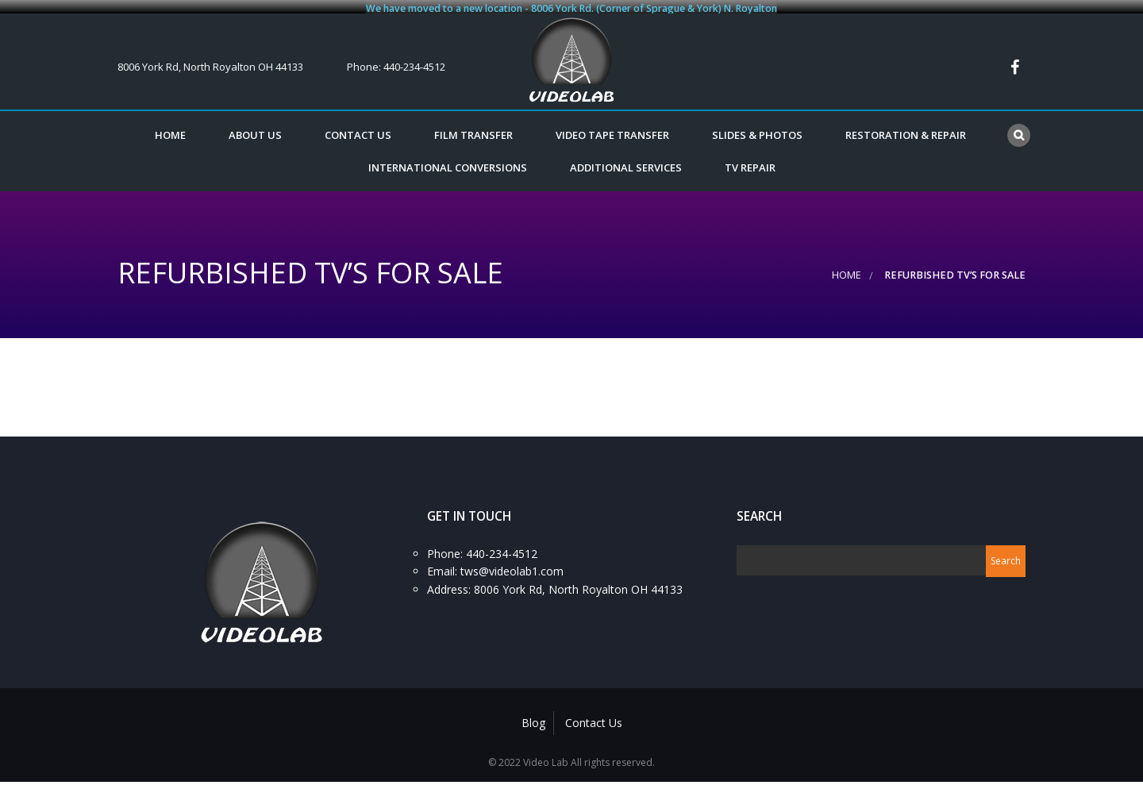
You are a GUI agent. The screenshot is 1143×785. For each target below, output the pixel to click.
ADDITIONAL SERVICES (626, 162)
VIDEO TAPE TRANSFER (612, 130)
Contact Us (358, 130)
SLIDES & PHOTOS (757, 130)
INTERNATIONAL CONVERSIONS (447, 162)
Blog (533, 717)
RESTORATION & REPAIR (905, 130)
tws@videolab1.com (512, 565)
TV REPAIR (750, 162)
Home (170, 130)
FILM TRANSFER (473, 130)
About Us (255, 130)
